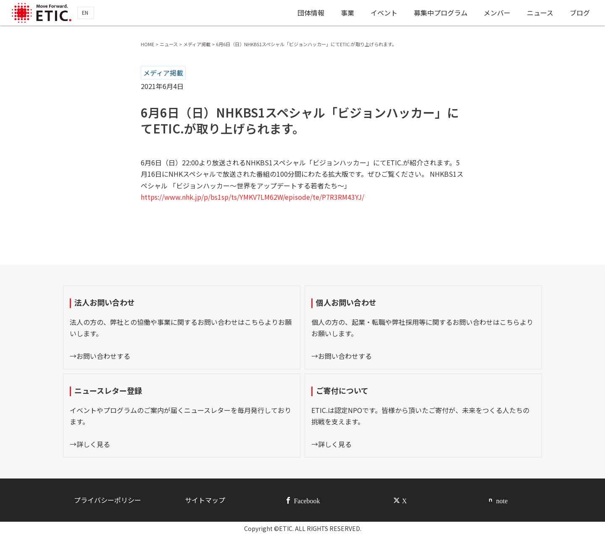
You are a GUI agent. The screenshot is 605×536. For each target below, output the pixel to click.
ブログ (580, 14)
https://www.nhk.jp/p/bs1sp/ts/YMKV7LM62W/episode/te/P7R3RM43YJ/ (252, 197)
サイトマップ (205, 500)
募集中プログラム (439, 14)
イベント (381, 14)
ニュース (540, 14)
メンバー (496, 14)
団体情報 (308, 14)
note (502, 500)
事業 (345, 14)
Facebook (307, 500)
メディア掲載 (163, 73)
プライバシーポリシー (107, 500)
